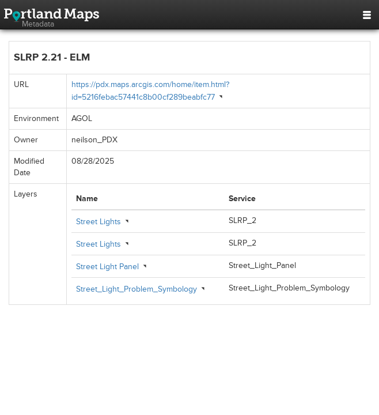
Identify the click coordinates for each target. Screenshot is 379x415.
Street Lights (98, 222)
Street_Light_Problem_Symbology (136, 289)
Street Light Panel (107, 266)
